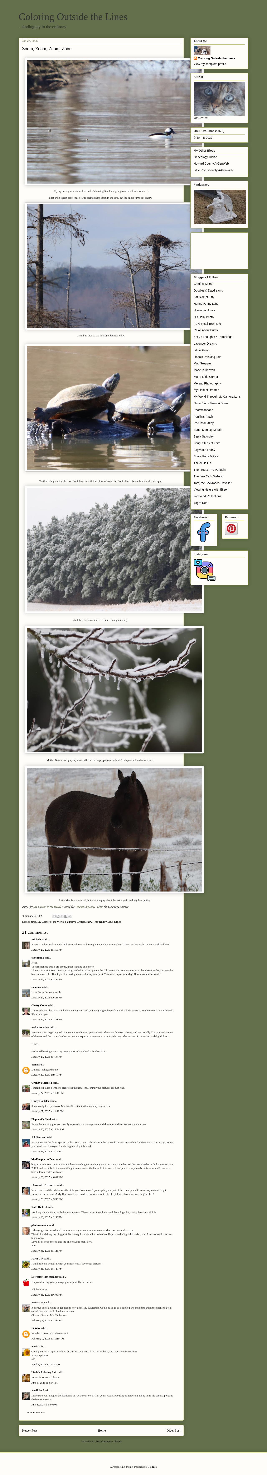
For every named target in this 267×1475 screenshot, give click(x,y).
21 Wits (35, 1328)
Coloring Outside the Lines (73, 16)
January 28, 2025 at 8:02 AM (47, 1177)
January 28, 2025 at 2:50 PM (47, 1217)
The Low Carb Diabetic (208, 476)
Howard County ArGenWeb (211, 163)
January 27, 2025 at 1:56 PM (47, 949)
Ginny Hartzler (40, 1100)
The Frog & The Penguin (210, 469)
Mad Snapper (202, 363)
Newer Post (29, 1430)
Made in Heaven (204, 370)
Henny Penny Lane (206, 303)
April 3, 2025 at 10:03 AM (45, 1364)
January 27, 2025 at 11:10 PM (47, 1093)
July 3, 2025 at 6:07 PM (44, 1404)
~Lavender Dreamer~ (44, 1185)
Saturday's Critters (75, 921)
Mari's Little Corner (206, 376)
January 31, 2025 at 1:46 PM (47, 1268)
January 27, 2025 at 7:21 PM (47, 1019)
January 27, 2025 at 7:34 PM (47, 1056)
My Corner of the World (46, 906)
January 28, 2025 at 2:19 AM (47, 1151)
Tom (34, 1064)
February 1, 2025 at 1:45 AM (47, 1320)
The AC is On (202, 463)
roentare (36, 987)
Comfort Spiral (203, 283)
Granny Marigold (41, 1082)
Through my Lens (84, 906)
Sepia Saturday (204, 436)
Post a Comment (36, 1412)
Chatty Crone (39, 1005)
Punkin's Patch (203, 416)
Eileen (100, 906)
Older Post (173, 1430)
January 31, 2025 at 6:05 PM (47, 1294)
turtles (117, 921)
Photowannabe (203, 410)
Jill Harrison (38, 1137)
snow (89, 921)
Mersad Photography (207, 383)
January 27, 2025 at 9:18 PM (47, 1074)
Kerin (34, 1346)
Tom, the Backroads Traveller (213, 483)
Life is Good (201, 350)
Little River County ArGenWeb (213, 170)
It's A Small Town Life (207, 323)
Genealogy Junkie (205, 157)
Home (102, 1430)
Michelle (36, 939)
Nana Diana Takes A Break (211, 403)
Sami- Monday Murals (208, 429)
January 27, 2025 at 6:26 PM (47, 997)
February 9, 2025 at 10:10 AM (47, 1338)
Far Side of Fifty (204, 297)
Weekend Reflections (207, 496)
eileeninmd (37, 957)
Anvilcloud (37, 1390)
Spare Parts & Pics (206, 456)
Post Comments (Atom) (109, 1441)
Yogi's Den (201, 503)
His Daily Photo (204, 317)
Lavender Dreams (205, 343)
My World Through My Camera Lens (217, 396)
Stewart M (37, 1302)
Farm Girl (37, 1258)
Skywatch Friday (204, 450)
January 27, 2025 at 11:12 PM (47, 1111)
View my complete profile (210, 64)
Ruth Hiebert (39, 1207)
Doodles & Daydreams (208, 290)
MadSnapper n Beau (43, 1159)
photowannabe (40, 1225)
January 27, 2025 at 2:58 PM (47, 979)
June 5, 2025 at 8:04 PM (44, 1382)
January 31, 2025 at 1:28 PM (47, 1250)
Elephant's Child (41, 1119)
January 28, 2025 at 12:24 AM (47, 1129)
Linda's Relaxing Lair (44, 1372)
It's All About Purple (206, 330)
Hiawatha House (204, 310)
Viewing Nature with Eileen (211, 489)
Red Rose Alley (40, 1027)
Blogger (152, 1466)
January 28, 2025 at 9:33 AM (47, 1199)
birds (33, 921)
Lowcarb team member (45, 1276)
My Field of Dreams (206, 390)
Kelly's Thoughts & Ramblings (213, 337)
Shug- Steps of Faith (207, 443)
